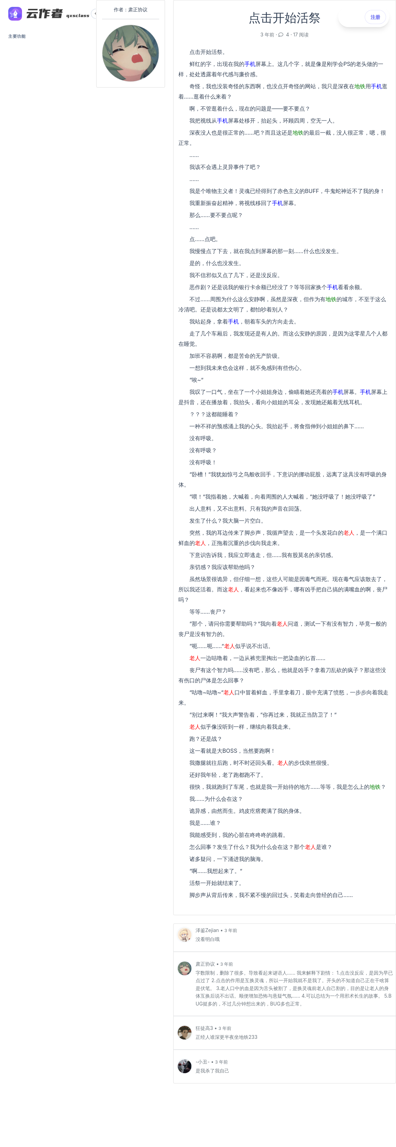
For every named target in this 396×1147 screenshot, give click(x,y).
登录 (48, 1078)
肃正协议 (206, 964)
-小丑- (203, 1062)
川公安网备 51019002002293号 (48, 1118)
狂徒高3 (205, 1028)
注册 (48, 1094)
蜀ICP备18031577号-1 (48, 1112)
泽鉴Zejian (208, 930)
